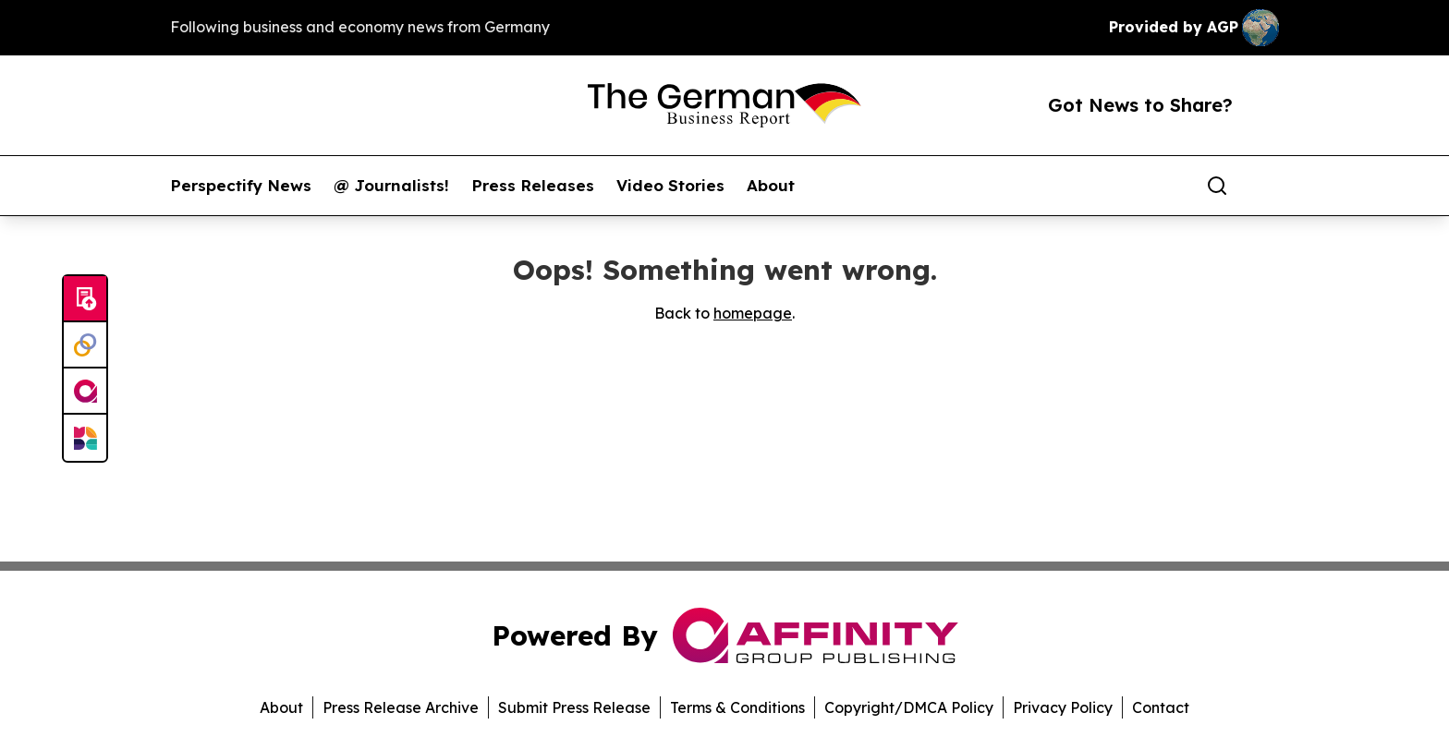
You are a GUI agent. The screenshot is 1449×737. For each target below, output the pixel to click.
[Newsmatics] (85, 438)
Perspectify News (240, 185)
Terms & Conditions (737, 707)
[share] (1266, 186)
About (771, 185)
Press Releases (532, 185)
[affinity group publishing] (85, 391)
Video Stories (670, 185)
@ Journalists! (391, 185)
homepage (752, 313)
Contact (1160, 707)
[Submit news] (85, 299)
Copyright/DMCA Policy (908, 707)
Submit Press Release (574, 707)
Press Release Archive (401, 707)
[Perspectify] (85, 345)
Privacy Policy (1063, 707)
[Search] (1217, 185)
